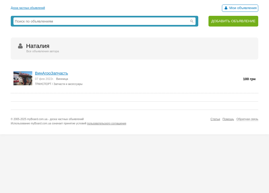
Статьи (215, 119)
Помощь (228, 119)
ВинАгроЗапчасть (51, 73)
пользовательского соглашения (106, 123)
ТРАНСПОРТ (43, 84)
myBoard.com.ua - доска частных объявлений (55, 119)
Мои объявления (240, 8)
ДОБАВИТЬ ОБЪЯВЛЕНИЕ (233, 21)
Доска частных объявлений (28, 7)
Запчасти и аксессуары (68, 84)
